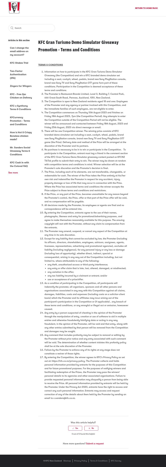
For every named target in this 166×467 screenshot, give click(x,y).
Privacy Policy (80, 461)
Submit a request (95, 443)
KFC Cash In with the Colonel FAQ (19, 164)
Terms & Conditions (99, 461)
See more (13, 172)
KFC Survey (116, 461)
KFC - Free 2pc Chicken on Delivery (21, 96)
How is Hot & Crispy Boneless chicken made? (21, 136)
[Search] (31, 28)
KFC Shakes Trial (19, 63)
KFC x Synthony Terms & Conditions (20, 107)
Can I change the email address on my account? (19, 51)
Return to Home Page (146, 8)
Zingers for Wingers (20, 86)
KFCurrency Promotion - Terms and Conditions (20, 121)
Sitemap (67, 461)
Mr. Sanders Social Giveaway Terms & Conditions (20, 151)
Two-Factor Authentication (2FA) (18, 74)
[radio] (75, 428)
